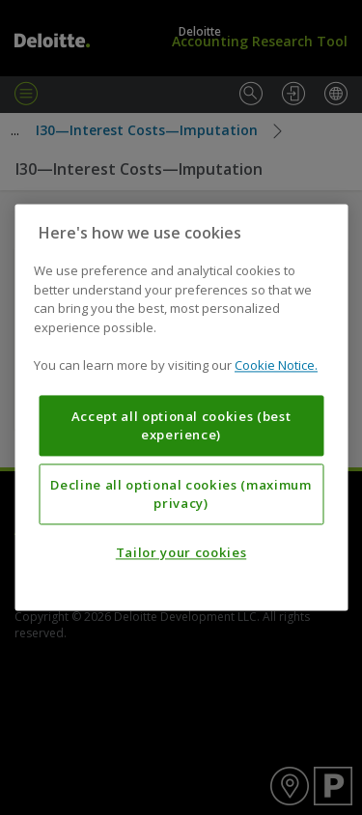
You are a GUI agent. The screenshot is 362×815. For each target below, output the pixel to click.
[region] (181, 407)
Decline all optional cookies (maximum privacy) (180, 494)
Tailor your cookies (181, 553)
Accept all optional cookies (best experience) (181, 425)
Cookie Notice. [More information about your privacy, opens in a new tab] (276, 366)
